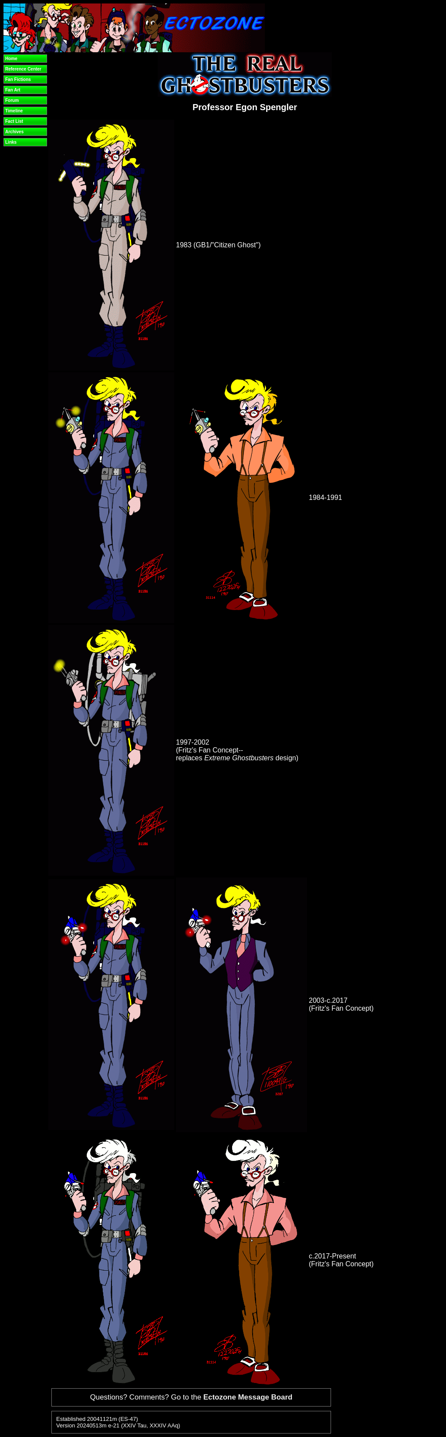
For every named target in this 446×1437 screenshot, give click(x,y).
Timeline (14, 110)
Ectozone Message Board (248, 1397)
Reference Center (23, 69)
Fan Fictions (18, 79)
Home (11, 58)
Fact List (14, 121)
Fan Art (12, 90)
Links (11, 142)
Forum (12, 100)
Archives (14, 131)
